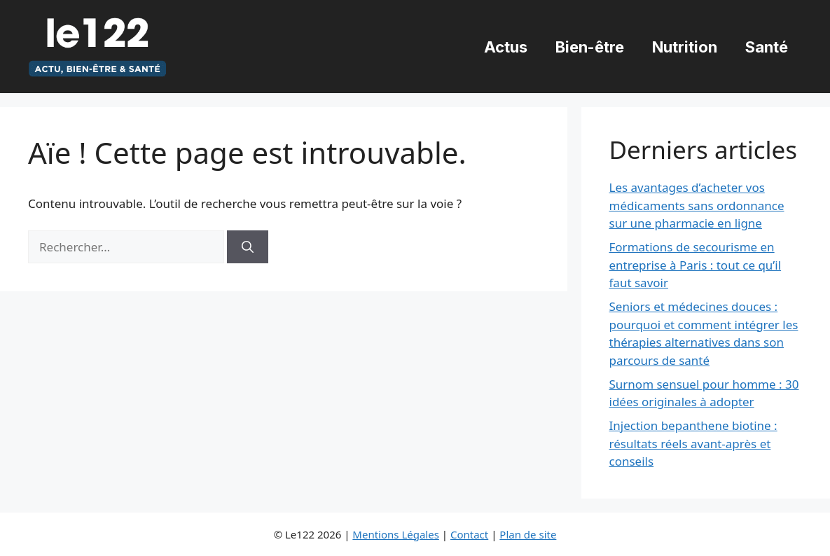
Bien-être (589, 47)
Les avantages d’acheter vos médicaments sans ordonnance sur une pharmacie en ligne (696, 205)
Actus (505, 47)
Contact (469, 534)
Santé (766, 47)
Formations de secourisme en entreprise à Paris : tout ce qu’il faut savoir (695, 265)
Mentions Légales (395, 534)
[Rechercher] (247, 247)
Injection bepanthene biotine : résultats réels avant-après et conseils (693, 443)
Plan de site (527, 534)
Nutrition (684, 47)
